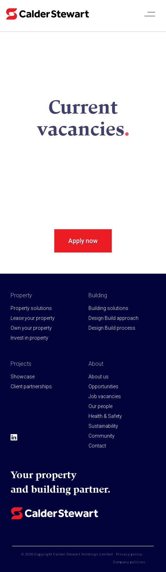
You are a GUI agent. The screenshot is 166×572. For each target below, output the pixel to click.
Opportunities (103, 386)
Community (101, 436)
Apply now (83, 240)
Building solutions (108, 308)
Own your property (31, 328)
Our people (100, 406)
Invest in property (29, 338)
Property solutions (31, 308)
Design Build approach (113, 318)
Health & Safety (105, 416)
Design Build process (111, 328)
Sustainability (103, 426)
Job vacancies (104, 396)
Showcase (23, 376)
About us (98, 376)
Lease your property (33, 318)
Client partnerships (31, 386)
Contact (97, 446)
